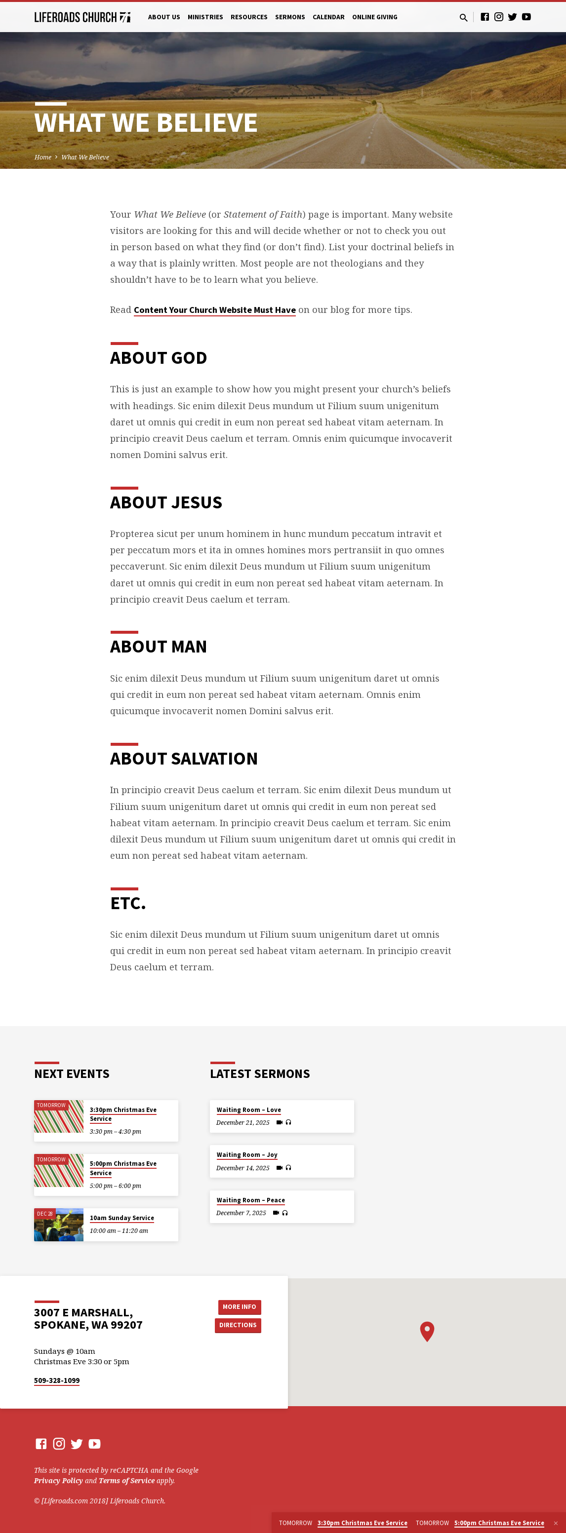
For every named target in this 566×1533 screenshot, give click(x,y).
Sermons (290, 17)
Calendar (329, 17)
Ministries (205, 17)
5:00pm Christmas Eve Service (123, 1168)
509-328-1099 (57, 1380)
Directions (236, 1325)
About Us (164, 17)
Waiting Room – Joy (247, 1154)
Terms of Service (127, 1480)
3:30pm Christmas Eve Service (123, 1114)
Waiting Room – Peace (251, 1200)
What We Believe (85, 157)
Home (43, 157)
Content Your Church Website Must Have (215, 309)
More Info (236, 1306)
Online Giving (375, 17)
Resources (249, 17)
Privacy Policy (58, 1480)
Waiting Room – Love (249, 1110)
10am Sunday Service (122, 1218)
